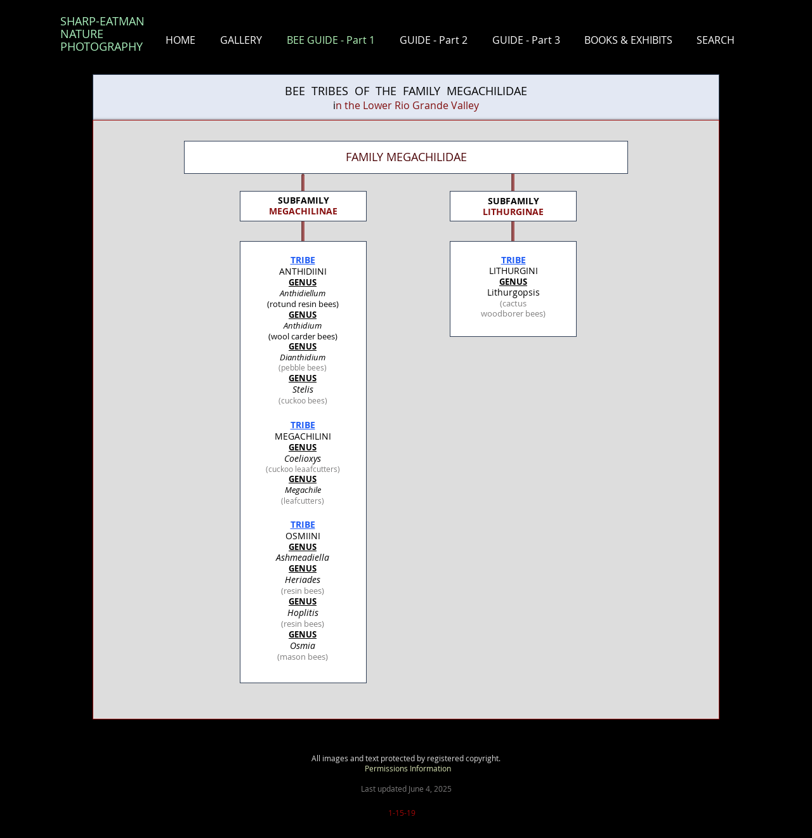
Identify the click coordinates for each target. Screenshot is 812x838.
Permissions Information (408, 768)
